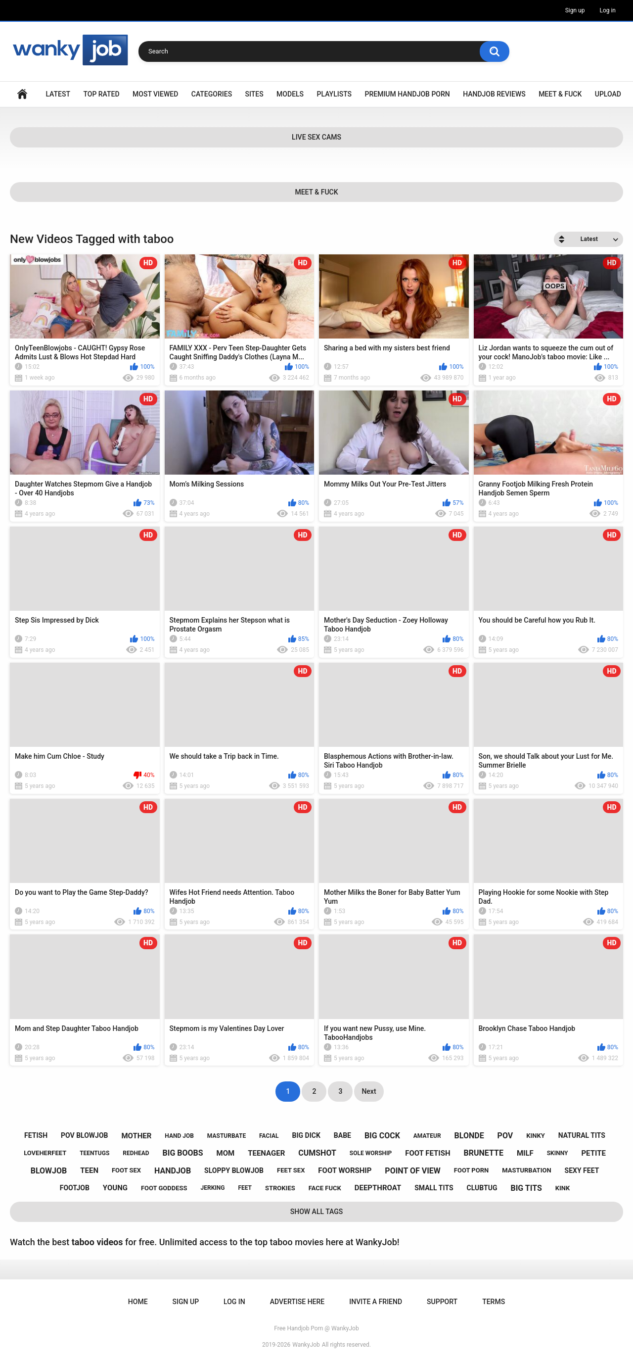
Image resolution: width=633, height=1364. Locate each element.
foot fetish (427, 1153)
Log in (607, 10)
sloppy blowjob (234, 1170)
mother (136, 1135)
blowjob (49, 1170)
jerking (213, 1187)
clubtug (482, 1188)
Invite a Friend (375, 1302)
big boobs (183, 1153)
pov (505, 1135)
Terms (493, 1302)
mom (226, 1153)
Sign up (575, 10)
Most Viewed (155, 94)
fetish (35, 1135)
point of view (412, 1170)
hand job (179, 1135)
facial (268, 1135)
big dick (306, 1135)
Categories (211, 94)
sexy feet (582, 1170)
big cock (382, 1135)
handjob (172, 1170)
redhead (136, 1153)
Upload (608, 94)
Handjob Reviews (494, 94)
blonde (469, 1135)
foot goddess (164, 1188)
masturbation (526, 1170)
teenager (266, 1153)
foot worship (344, 1170)
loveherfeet (45, 1153)
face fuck (325, 1188)
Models (290, 94)
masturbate (226, 1135)
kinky (535, 1135)
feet (245, 1187)
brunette (483, 1153)
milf (525, 1153)
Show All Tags (316, 1212)
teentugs (94, 1153)
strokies (280, 1188)
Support (442, 1302)
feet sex (291, 1170)
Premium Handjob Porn (407, 94)
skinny (557, 1153)
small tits (433, 1188)
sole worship (371, 1153)
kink (562, 1188)
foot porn (471, 1170)
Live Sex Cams (316, 137)
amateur (427, 1135)
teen (89, 1170)
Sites (254, 94)
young (115, 1187)
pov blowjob (84, 1135)
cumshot (317, 1153)
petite (593, 1153)
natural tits (581, 1135)
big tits (526, 1188)
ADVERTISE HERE (297, 1302)
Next (369, 1091)
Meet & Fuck (560, 94)
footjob (75, 1188)
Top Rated (101, 94)
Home (22, 94)
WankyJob (306, 1344)
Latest (57, 94)
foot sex (126, 1170)
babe (342, 1135)
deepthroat (378, 1187)
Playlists (334, 94)
